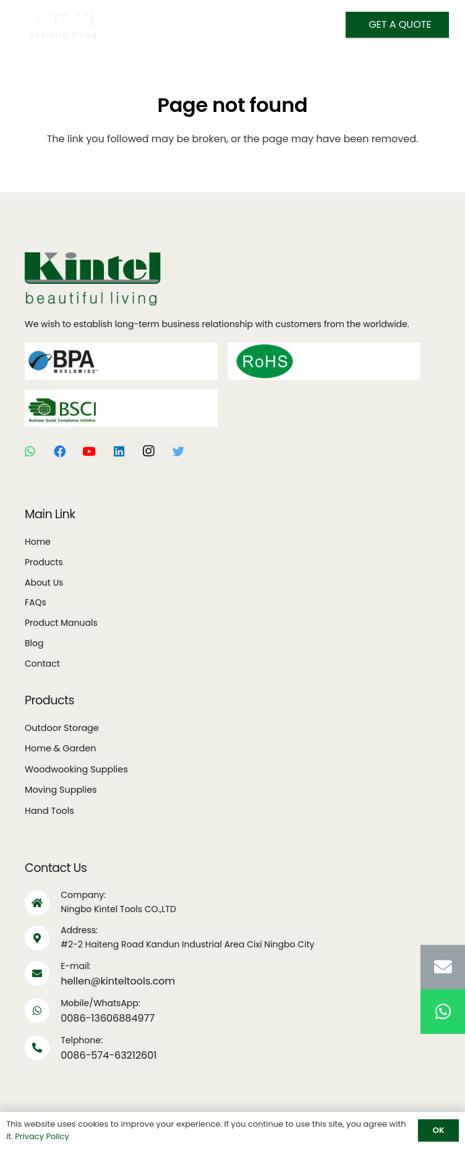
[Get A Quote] (397, 25)
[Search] (249, 26)
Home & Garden (60, 748)
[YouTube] (89, 451)
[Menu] (217, 24)
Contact (42, 663)
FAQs (35, 602)
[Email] (442, 967)
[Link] (64, 24)
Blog (34, 643)
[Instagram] (148, 451)
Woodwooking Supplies (76, 769)
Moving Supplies (61, 790)
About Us (44, 582)
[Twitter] (178, 451)
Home (38, 542)
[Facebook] (59, 451)
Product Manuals (61, 623)
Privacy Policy (42, 1136)
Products (44, 562)
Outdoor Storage (62, 728)
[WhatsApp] (30, 451)
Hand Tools (49, 811)
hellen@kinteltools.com (118, 981)
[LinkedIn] (119, 451)
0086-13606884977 (108, 1018)
